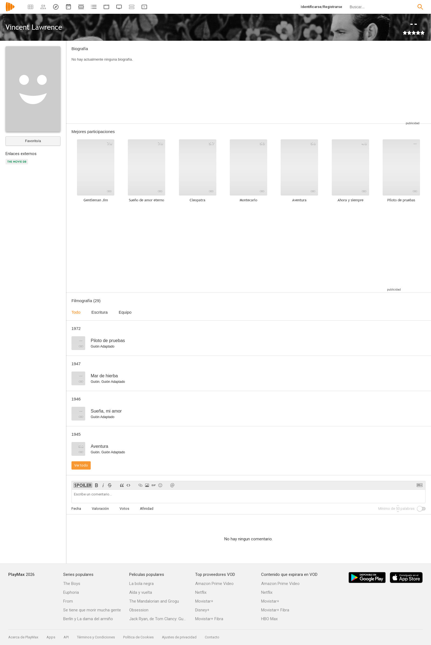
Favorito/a (33, 141)
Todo (76, 312)
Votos (124, 508)
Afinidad (146, 508)
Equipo (125, 312)
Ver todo (81, 465)
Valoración (100, 508)
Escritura (100, 312)
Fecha (76, 508)
